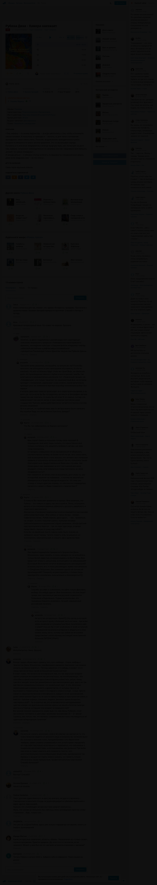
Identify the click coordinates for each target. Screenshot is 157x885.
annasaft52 (17, 771)
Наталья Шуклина (20, 783)
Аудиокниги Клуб (12, 881)
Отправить (80, 298)
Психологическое (29, 112)
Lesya (15, 647)
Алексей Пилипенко (140, 501)
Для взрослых (30, 121)
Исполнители (29, 3)
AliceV (135, 294)
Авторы (19, 3)
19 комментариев (80, 73)
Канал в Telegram (110, 162)
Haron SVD (137, 69)
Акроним (136, 10)
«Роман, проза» (34, 237)
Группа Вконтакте (110, 156)
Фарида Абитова (20, 836)
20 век (25, 118)
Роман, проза (12, 84)
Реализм (18, 109)
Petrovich (136, 320)
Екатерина (17, 854)
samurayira (25, 337)
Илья (135, 274)
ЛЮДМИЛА (17, 821)
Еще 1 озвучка (50, 30)
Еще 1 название (36, 30)
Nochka (136, 38)
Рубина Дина (27, 193)
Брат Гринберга (138, 346)
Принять (113, 878)
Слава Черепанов (139, 120)
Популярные (11, 288)
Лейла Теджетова (139, 473)
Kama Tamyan (138, 399)
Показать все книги (104, 81)
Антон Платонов (139, 95)
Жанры (11, 3)
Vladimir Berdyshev (20, 795)
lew (134, 223)
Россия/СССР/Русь (46, 115)
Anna (15, 322)
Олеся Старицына (139, 427)
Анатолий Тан (138, 368)
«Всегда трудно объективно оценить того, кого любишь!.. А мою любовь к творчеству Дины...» (48, 73)
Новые (22, 288)
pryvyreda (24, 362)
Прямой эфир (140, 3)
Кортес (27, 423)
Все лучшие (101, 146)
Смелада (136, 148)
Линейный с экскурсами (24, 123)
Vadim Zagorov (138, 172)
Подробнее (68, 879)
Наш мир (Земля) (29, 115)
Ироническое (44, 112)
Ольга (15, 304)
